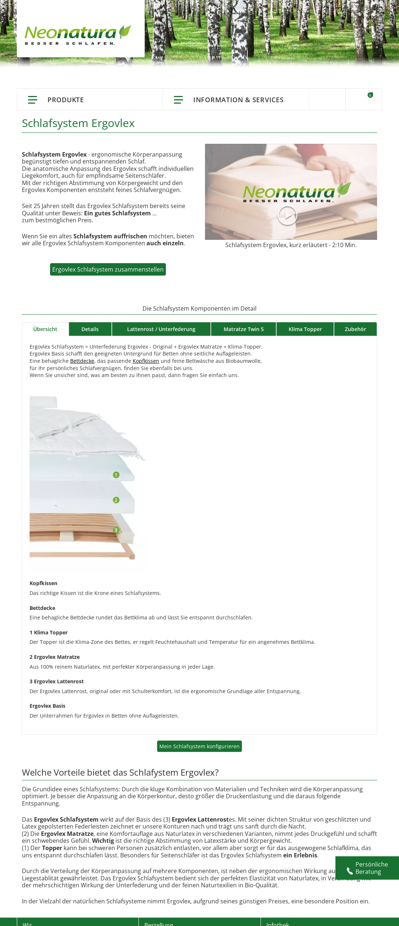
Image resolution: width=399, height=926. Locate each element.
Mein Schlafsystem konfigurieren (199, 746)
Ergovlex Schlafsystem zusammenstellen (108, 269)
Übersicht (45, 329)
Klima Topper (305, 329)
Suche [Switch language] (327, 99)
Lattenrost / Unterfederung (161, 329)
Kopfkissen (146, 360)
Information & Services (238, 99)
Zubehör (355, 329)
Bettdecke (82, 360)
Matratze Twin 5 (244, 329)
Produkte (66, 99)
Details (90, 329)
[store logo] (80, 36)
